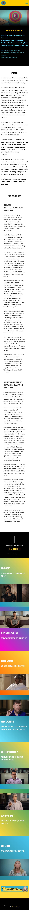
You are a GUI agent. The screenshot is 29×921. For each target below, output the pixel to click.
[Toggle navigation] (27, 3)
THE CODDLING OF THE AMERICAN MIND (14, 31)
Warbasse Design (15, 910)
